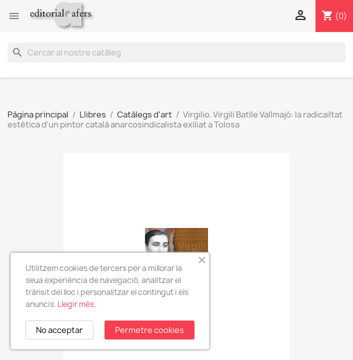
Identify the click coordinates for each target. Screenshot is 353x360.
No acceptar (59, 330)
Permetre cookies (149, 330)
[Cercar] (177, 52)
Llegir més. (77, 304)
